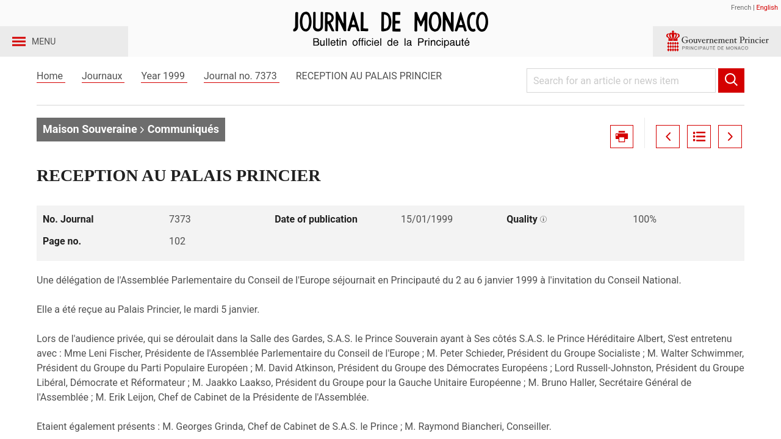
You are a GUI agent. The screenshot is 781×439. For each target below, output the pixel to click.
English (767, 8)
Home (51, 96)
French (741, 8)
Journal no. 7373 (241, 96)
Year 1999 (164, 96)
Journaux (103, 96)
